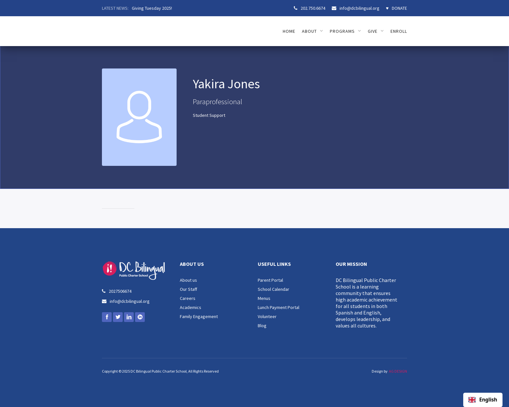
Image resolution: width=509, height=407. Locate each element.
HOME (289, 31)
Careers (187, 298)
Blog (262, 325)
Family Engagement (199, 316)
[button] (312, 31)
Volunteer (267, 316)
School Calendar (273, 289)
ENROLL (399, 31)
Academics (190, 307)
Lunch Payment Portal (278, 307)
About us (188, 280)
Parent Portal (270, 280)
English (482, 400)
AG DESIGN (398, 371)
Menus (264, 298)
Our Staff (188, 289)
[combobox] (483, 400)
